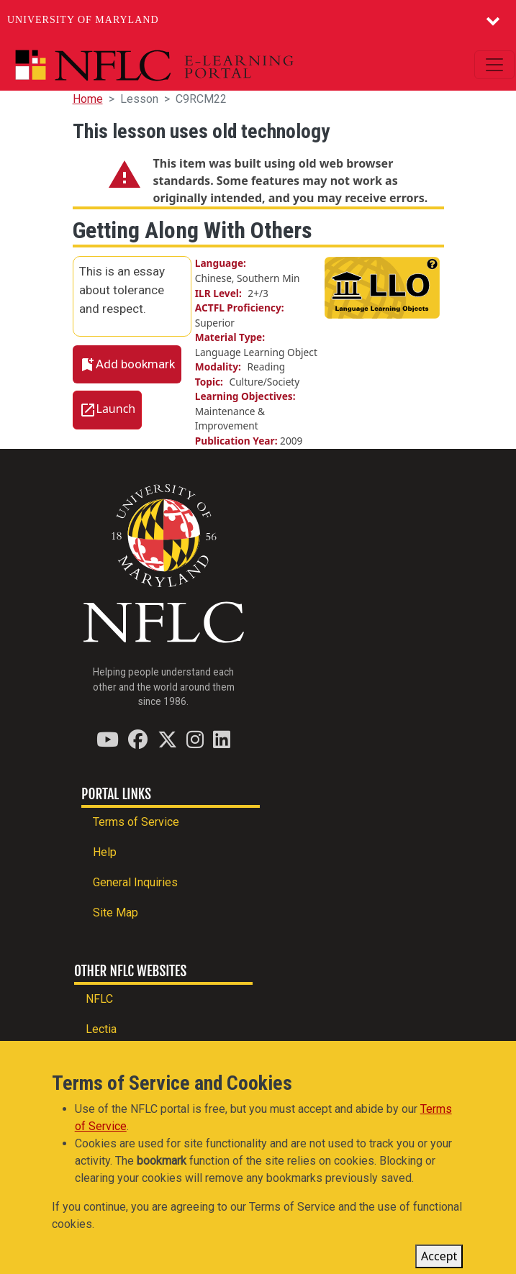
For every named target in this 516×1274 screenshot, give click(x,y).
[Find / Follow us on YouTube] (107, 739)
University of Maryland (83, 19)
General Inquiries (135, 882)
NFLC (99, 999)
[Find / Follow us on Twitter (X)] (167, 739)
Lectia (101, 1029)
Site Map (115, 912)
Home (88, 99)
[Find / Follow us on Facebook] (138, 739)
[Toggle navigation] (494, 64)
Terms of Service (136, 822)
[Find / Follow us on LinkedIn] (221, 739)
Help (105, 852)
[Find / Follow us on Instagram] (195, 739)
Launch (116, 409)
